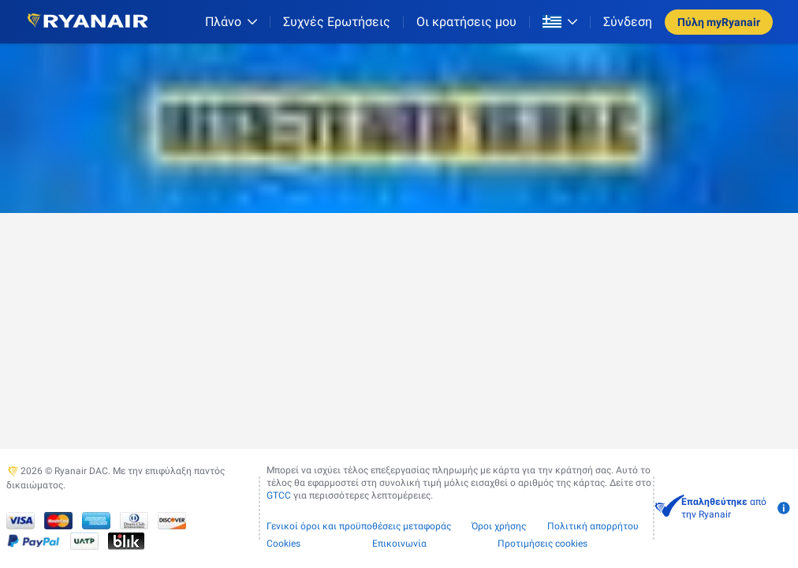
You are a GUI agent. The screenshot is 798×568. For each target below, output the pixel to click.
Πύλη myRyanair (718, 22)
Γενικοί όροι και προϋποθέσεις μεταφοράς (359, 526)
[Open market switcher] (560, 22)
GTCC (279, 495)
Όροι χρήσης (499, 526)
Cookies (283, 543)
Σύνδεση (627, 21)
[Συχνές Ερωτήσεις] (336, 21)
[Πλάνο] (231, 21)
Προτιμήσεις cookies (542, 543)
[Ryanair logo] (87, 22)
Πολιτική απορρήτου (593, 526)
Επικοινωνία (399, 543)
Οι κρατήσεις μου (466, 21)
